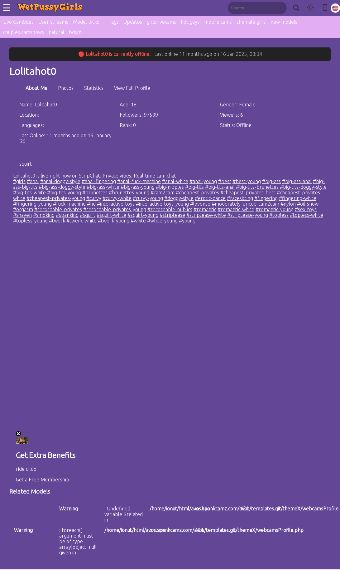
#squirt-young (142, 215)
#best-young (246, 181)
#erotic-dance (210, 198)
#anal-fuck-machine (139, 181)
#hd (91, 204)
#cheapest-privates (197, 192)
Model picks (86, 22)
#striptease (172, 215)
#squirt (87, 215)
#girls (19, 181)
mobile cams (218, 22)
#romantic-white (236, 209)
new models (284, 22)
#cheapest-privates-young (55, 198)
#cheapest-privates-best (247, 192)
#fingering (266, 198)
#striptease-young (247, 215)
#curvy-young (148, 198)
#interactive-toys (116, 204)
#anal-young (203, 181)
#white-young (162, 220)
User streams (53, 22)
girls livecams (161, 22)
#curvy (93, 198)
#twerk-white (81, 220)
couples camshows (23, 32)
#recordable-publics (169, 209)
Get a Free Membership (42, 479)
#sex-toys (306, 209)
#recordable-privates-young (114, 209)
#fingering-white (297, 198)
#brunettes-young (129, 192)
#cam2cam (163, 192)
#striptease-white (206, 215)
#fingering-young (32, 204)
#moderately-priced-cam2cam (245, 204)
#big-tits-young (64, 192)
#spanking (67, 215)
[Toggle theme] (310, 8)
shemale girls (251, 22)
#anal (33, 181)
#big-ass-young (138, 187)
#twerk (57, 220)
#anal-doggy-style (60, 181)
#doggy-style (179, 198)
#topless (279, 215)
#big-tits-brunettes (257, 187)
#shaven (22, 215)
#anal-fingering (99, 181)
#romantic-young (275, 209)
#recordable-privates (58, 209)
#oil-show (307, 204)
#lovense (200, 204)
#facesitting (240, 198)
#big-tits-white (29, 192)
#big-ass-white (103, 187)
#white (138, 220)
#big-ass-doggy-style (62, 187)
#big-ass (271, 181)
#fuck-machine (69, 204)
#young (187, 220)
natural (56, 32)
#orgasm (23, 209)
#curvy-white (117, 198)
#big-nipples (170, 187)
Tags (113, 22)
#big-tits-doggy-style (303, 187)
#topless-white (306, 215)
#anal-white (175, 181)
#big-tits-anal (220, 187)
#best (224, 181)
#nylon (288, 204)
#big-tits (194, 187)
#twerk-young (113, 220)
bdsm (75, 32)
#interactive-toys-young (162, 204)
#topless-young (30, 220)
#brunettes (95, 192)
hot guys (190, 22)
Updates (132, 22)
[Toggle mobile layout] (325, 8)
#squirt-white (111, 215)
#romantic (205, 209)
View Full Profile (132, 88)
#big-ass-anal (297, 181)
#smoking (44, 215)
